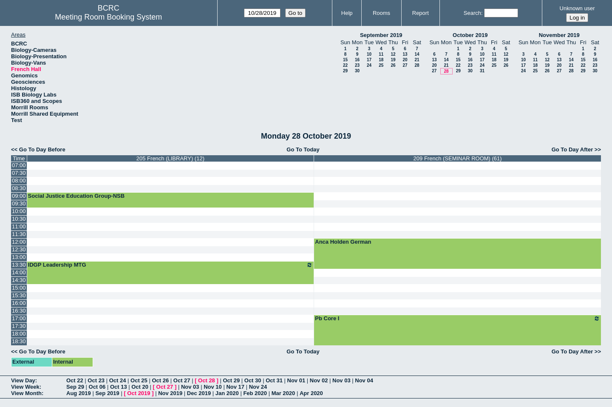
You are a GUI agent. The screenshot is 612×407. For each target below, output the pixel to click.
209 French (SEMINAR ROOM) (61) (458, 158)
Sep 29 (75, 387)
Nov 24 (258, 387)
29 (345, 70)
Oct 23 (96, 380)
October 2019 (470, 35)
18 (381, 59)
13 (404, 54)
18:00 (19, 333)
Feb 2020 (255, 393)
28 (416, 65)
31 (482, 70)
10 (369, 54)
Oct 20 (139, 387)
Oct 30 (252, 380)
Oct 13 (118, 387)
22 (345, 65)
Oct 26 (160, 380)
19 (393, 59)
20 (404, 59)
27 (404, 65)
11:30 (19, 234)
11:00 (19, 226)
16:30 (19, 310)
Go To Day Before (42, 149)
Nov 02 (319, 380)
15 (345, 59)
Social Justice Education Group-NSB (76, 196)
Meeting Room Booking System (108, 17)
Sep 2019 (107, 393)
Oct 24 (117, 380)
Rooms (381, 13)
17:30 (19, 326)
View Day (23, 380)
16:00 (19, 303)
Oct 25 (138, 380)
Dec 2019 (199, 393)
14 (416, 54)
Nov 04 (364, 380)
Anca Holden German (343, 242)
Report (420, 13)
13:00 (19, 257)
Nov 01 (296, 380)
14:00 (19, 272)
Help (347, 13)
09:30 (19, 203)
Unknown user (577, 8)
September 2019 (381, 35)
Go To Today (303, 149)
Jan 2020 (227, 393)
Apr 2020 (311, 393)
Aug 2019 (78, 393)
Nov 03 (341, 380)
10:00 (19, 211)
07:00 (19, 165)
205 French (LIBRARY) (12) (170, 158)
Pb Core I (457, 318)
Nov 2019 (170, 393)
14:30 (19, 280)
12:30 (19, 249)
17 (369, 59)
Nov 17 (235, 387)
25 (381, 65)
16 (357, 59)
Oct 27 (181, 380)
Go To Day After (572, 149)
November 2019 (559, 35)
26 (393, 65)
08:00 (19, 180)
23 (357, 65)
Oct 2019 (138, 393)
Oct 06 (97, 387)
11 (381, 54)
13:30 (19, 265)
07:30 (19, 173)
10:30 (19, 219)
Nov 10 (213, 387)
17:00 (19, 318)
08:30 (19, 188)
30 (357, 70)
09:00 (19, 196)
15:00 (19, 288)
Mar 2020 (283, 393)
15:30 (19, 295)
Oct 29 (231, 380)
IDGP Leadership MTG (170, 265)
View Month (26, 393)
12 (393, 54)
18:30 (19, 341)
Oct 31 (274, 380)
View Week (25, 387)
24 (369, 65)
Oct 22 (74, 380)
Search (472, 13)
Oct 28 (206, 380)
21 (416, 59)
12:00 (19, 242)
